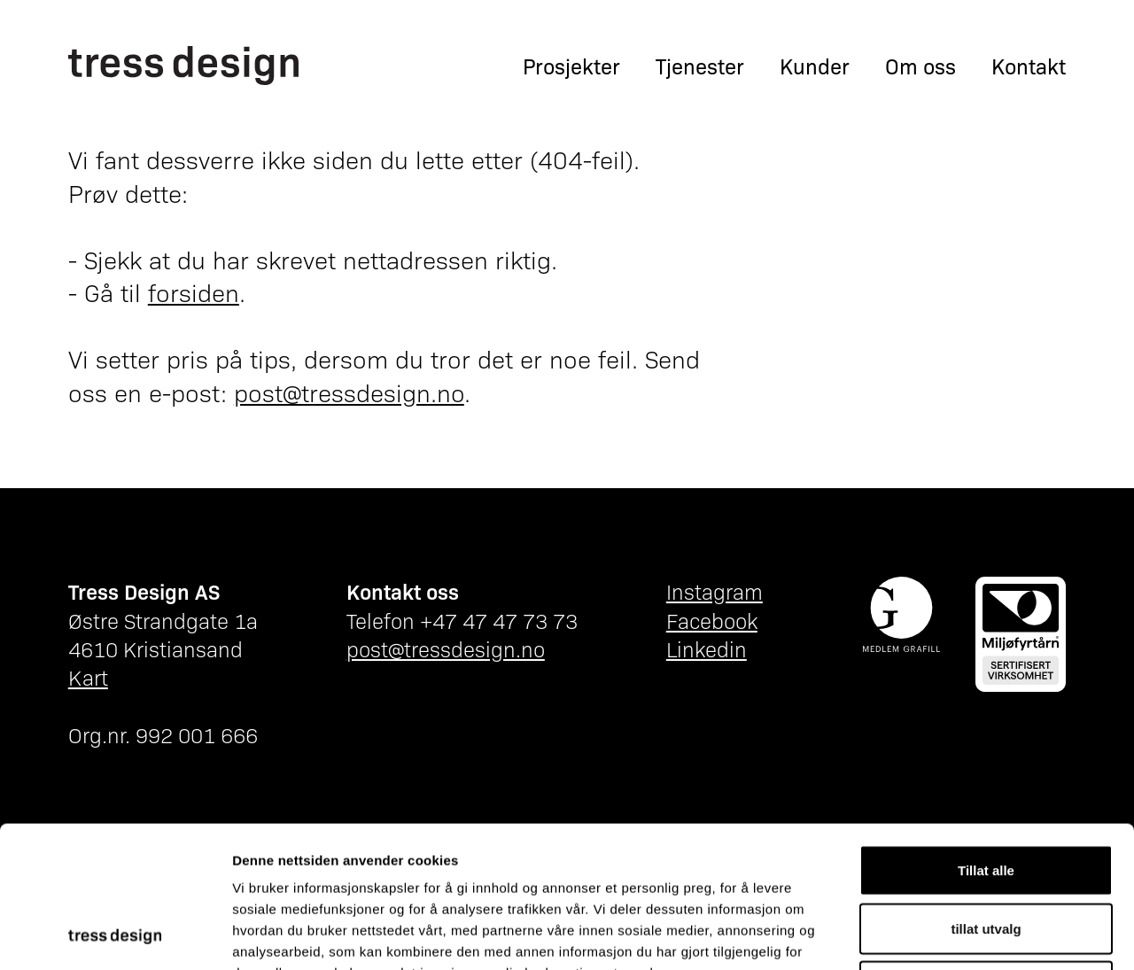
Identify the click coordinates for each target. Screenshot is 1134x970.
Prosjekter (571, 65)
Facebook (711, 620)
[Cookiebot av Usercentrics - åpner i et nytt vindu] (114, 935)
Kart (88, 676)
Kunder (815, 65)
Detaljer (943, 935)
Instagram (714, 591)
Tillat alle (986, 737)
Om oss (920, 65)
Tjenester (700, 65)
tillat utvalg (986, 795)
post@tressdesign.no (349, 391)
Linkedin (706, 648)
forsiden (193, 291)
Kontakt (1028, 65)
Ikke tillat (986, 853)
